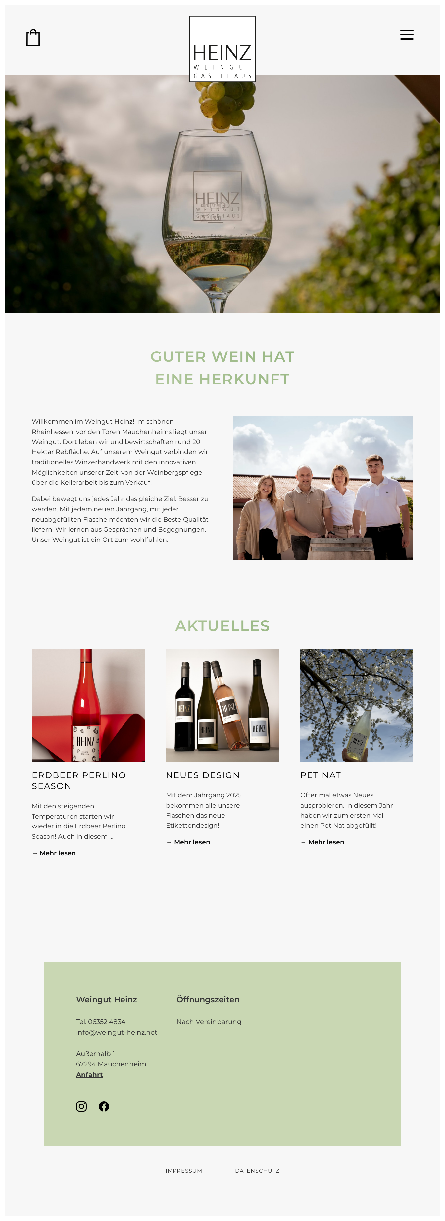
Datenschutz (257, 1171)
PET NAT (320, 775)
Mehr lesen (58, 853)
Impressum (184, 1171)
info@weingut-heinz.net (116, 1032)
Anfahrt (89, 1075)
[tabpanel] (323, 488)
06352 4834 (106, 1022)
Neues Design (203, 775)
